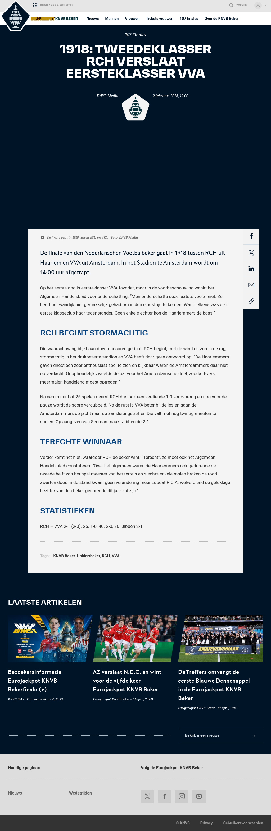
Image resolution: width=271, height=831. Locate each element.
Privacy (206, 823)
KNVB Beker (64, 555)
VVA (115, 555)
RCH (106, 555)
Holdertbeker (88, 555)
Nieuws (15, 793)
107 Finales (135, 35)
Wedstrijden (80, 793)
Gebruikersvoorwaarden (243, 823)
